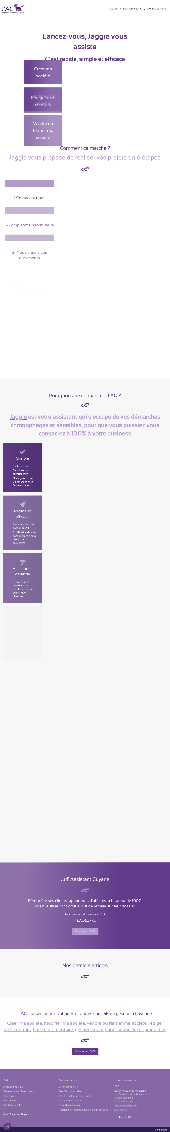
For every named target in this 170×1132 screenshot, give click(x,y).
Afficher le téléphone (125, 1105)
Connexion (161, 1129)
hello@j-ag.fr (121, 1110)
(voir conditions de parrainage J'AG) (85, 914)
